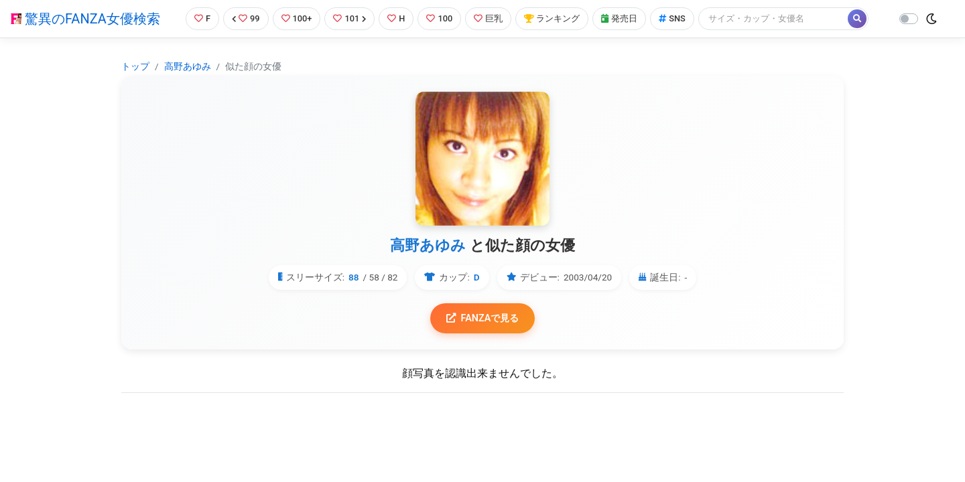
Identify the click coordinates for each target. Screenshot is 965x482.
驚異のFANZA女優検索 (85, 19)
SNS (672, 18)
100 (439, 18)
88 (353, 277)
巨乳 (488, 18)
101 (349, 18)
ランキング (552, 18)
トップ (135, 66)
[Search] (774, 18)
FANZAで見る (482, 318)
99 (246, 18)
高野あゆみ (187, 66)
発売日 (619, 18)
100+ (296, 18)
